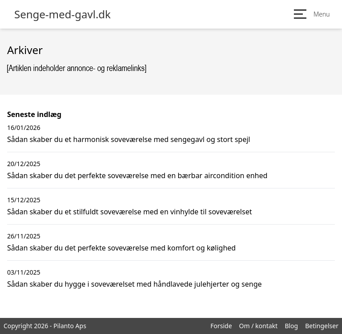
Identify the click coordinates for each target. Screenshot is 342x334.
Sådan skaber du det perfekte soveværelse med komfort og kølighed (121, 248)
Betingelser (321, 325)
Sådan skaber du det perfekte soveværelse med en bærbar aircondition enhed (137, 175)
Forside (221, 325)
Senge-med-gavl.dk (62, 14)
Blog (291, 325)
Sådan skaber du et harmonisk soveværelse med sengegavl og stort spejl (128, 139)
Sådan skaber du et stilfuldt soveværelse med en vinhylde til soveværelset (129, 212)
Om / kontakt (258, 325)
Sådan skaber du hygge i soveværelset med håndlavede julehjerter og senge (134, 284)
